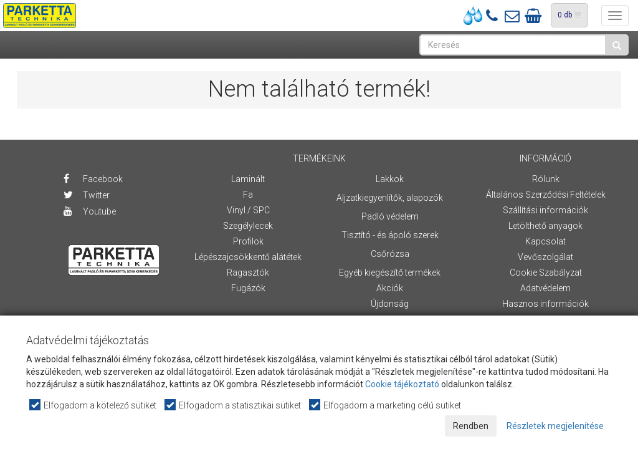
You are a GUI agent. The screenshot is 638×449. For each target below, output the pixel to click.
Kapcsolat (545, 241)
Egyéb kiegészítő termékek (389, 273)
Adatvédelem (545, 288)
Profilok (248, 241)
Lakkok (390, 179)
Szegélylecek (248, 226)
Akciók (389, 288)
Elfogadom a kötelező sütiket (93, 405)
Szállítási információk (545, 210)
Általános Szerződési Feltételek (546, 195)
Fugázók (248, 288)
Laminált (248, 179)
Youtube (90, 211)
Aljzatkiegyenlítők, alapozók (389, 198)
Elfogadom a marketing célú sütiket (385, 405)
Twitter (87, 195)
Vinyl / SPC (248, 210)
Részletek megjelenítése (555, 426)
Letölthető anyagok (545, 226)
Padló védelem (390, 216)
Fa (248, 195)
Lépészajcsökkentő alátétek (248, 257)
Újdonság (390, 304)
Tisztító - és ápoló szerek (390, 235)
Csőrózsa (390, 254)
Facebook (93, 179)
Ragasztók (248, 273)
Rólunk (545, 179)
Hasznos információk (545, 304)
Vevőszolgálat (545, 257)
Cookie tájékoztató (402, 384)
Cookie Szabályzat (546, 273)
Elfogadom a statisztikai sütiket (233, 405)
